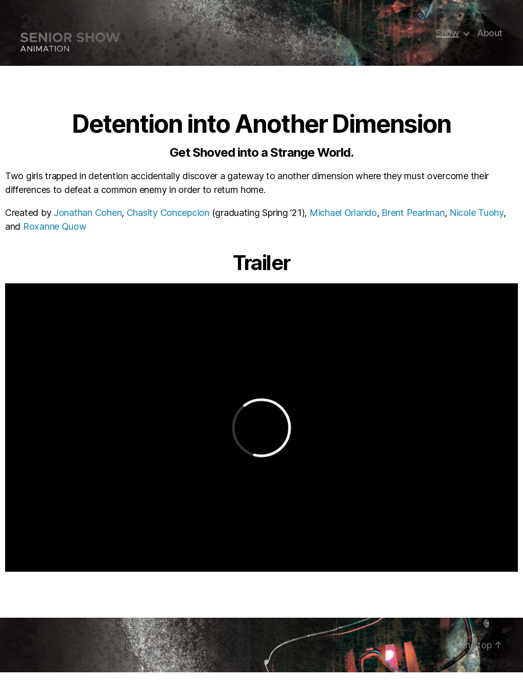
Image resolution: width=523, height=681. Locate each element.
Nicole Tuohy (476, 221)
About (490, 37)
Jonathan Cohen (88, 221)
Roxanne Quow (55, 235)
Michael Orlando (343, 221)
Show (447, 37)
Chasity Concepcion (168, 221)
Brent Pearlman (413, 221)
